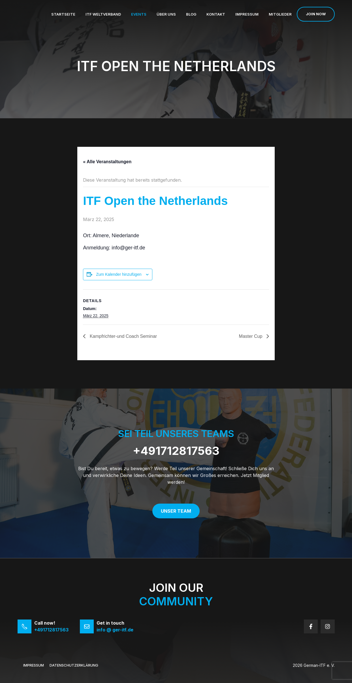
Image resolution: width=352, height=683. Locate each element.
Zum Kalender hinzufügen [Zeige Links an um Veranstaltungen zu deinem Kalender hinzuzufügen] (118, 274)
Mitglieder (280, 14)
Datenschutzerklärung (74, 665)
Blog (191, 14)
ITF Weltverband (103, 14)
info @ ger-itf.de (115, 630)
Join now (316, 14)
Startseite (63, 14)
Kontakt (215, 14)
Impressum (247, 14)
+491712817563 (176, 451)
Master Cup (251, 336)
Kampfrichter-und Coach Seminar (122, 336)
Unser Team (176, 511)
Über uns (166, 14)
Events (138, 14)
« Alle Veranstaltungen (107, 161)
